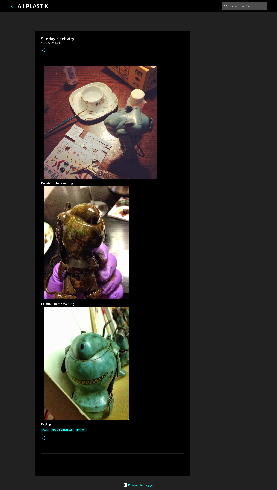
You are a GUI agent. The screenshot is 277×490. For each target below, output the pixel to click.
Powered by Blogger (138, 485)
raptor (80, 430)
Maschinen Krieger (62, 430)
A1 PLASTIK (33, 6)
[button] (43, 50)
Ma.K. (45, 430)
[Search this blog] (248, 6)
